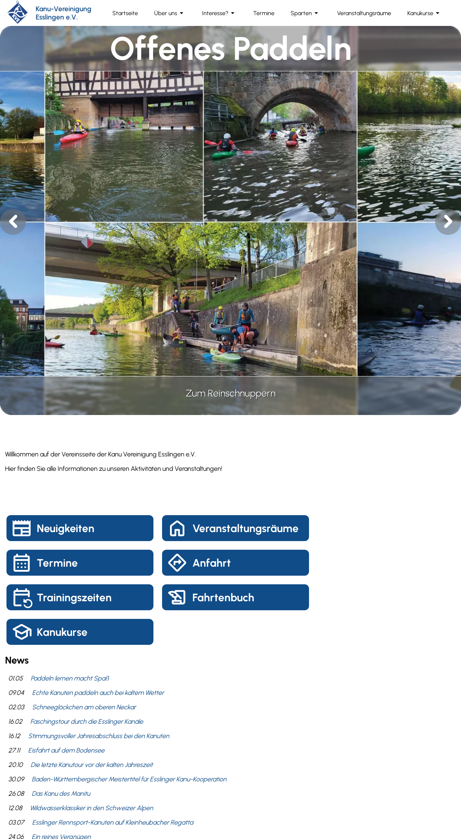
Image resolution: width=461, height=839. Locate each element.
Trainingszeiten (74, 597)
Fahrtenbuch (223, 597)
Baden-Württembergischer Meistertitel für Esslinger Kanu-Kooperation (129, 779)
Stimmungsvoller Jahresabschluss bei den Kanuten (98, 736)
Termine (57, 563)
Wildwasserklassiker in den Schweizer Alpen (91, 808)
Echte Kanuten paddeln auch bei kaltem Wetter (98, 693)
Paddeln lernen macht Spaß (70, 678)
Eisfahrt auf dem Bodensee (66, 750)
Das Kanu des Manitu (61, 794)
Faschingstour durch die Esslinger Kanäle (86, 722)
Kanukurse (62, 632)
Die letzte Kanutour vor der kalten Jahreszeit (92, 765)
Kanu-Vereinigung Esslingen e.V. (63, 13)
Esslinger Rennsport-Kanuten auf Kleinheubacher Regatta (112, 822)
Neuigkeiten (65, 528)
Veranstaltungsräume (245, 528)
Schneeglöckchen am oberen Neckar (84, 707)
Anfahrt (211, 563)
